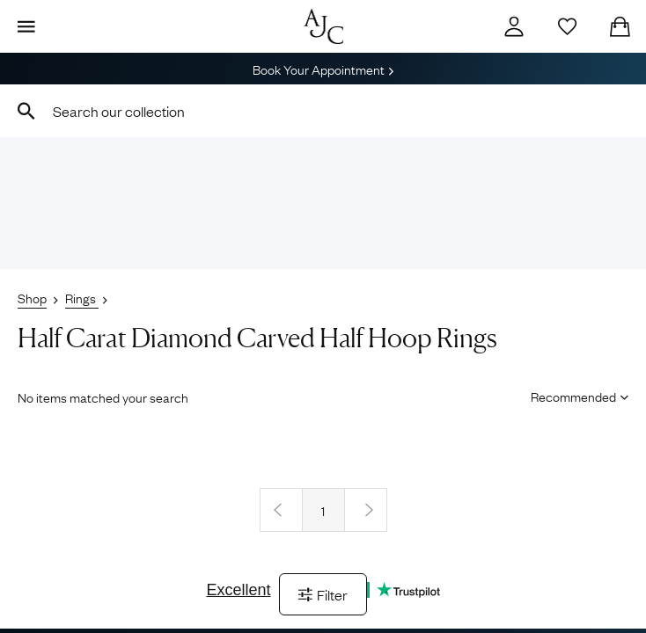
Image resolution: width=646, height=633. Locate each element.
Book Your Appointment (323, 68)
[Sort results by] (573, 395)
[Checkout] (619, 26)
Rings (82, 297)
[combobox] (323, 110)
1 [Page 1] (323, 510)
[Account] (514, 26)
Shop (32, 297)
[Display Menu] (26, 26)
